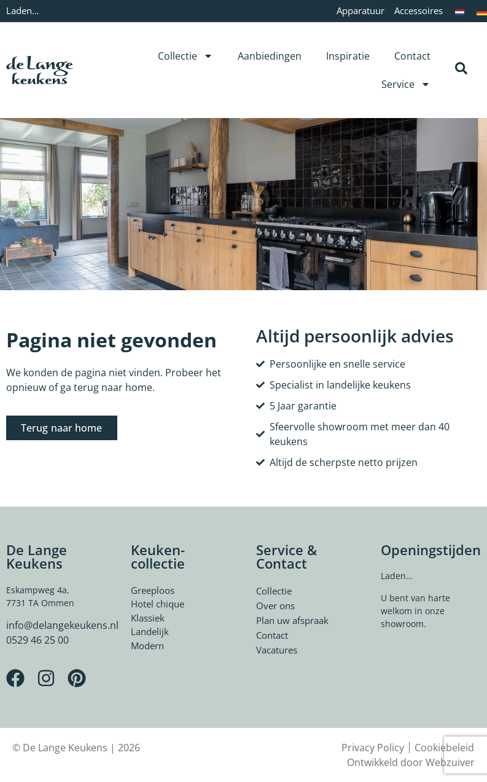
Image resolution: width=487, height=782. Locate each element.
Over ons (275, 605)
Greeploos (152, 590)
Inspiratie (348, 56)
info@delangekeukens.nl (62, 625)
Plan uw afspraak (292, 620)
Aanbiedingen (270, 56)
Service (406, 84)
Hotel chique (157, 604)
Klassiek (148, 618)
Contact (412, 56)
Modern (147, 645)
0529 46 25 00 (37, 640)
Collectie (185, 56)
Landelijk (150, 631)
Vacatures (276, 650)
